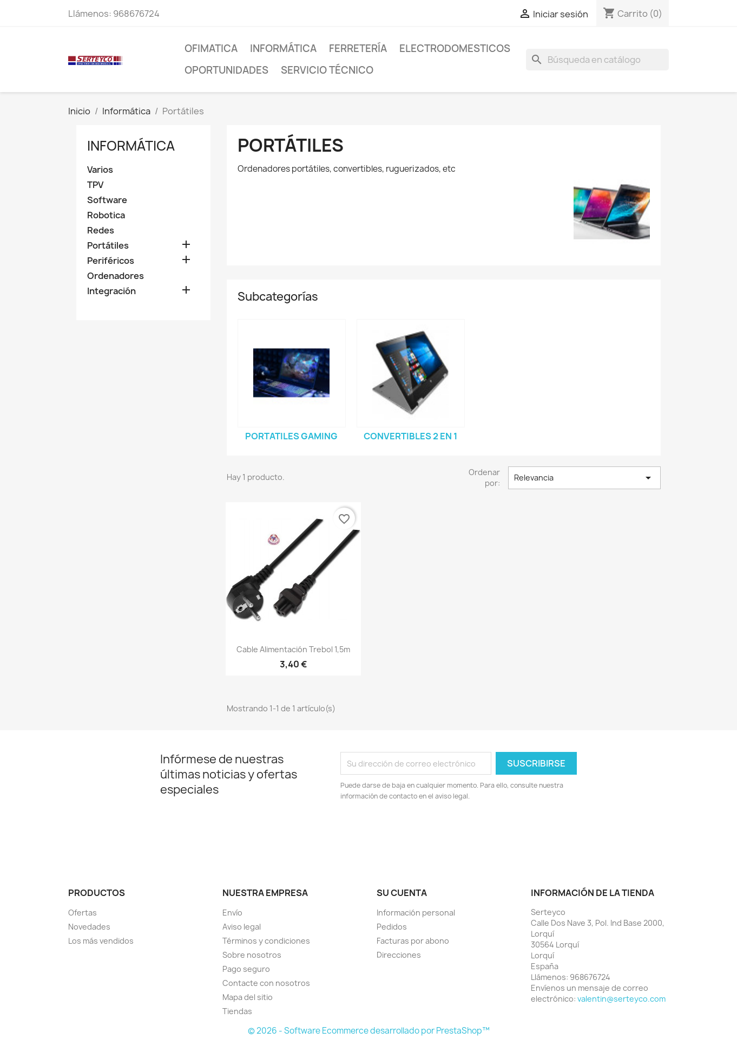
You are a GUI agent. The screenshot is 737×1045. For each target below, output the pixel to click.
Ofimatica (211, 48)
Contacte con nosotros (266, 983)
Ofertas (82, 912)
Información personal (416, 912)
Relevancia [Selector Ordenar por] (584, 477)
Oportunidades (226, 70)
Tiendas (237, 1011)
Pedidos (392, 926)
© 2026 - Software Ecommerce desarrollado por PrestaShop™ (369, 1030)
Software (107, 200)
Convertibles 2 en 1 (410, 436)
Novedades (89, 926)
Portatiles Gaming (291, 436)
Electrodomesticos (454, 48)
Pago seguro (246, 969)
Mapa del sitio (247, 997)
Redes (100, 230)
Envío (232, 912)
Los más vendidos (101, 941)
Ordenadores (115, 276)
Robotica (106, 215)
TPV (95, 185)
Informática (283, 48)
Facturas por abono (413, 941)
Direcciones (399, 955)
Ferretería (358, 48)
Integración (111, 291)
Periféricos (110, 261)
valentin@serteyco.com (621, 999)
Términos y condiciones (266, 941)
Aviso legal (241, 926)
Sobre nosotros (251, 955)
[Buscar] (597, 59)
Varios (100, 170)
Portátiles (108, 245)
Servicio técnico (327, 70)
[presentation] (430, 831)
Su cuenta (402, 893)
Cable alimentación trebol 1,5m (293, 649)
